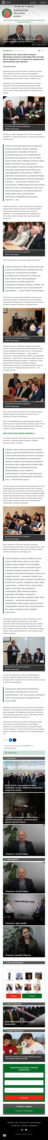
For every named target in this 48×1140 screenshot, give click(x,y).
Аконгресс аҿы (12, 1123)
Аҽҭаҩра (43, 2)
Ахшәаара (24, 1098)
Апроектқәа (15, 1126)
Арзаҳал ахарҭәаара (24, 1110)
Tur (22, 6)
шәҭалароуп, (27, 746)
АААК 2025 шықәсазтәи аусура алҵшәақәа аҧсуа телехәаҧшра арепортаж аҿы (23, 1058)
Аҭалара (33, 2)
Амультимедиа (35, 1123)
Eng (19, 6)
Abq (29, 6)
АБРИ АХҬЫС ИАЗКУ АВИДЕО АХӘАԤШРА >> (19, 433)
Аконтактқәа (24, 1123)
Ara (32, 6)
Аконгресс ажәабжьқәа (29, 1126)
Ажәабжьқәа (7, 51)
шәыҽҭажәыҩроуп (10, 748)
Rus (16, 6)
